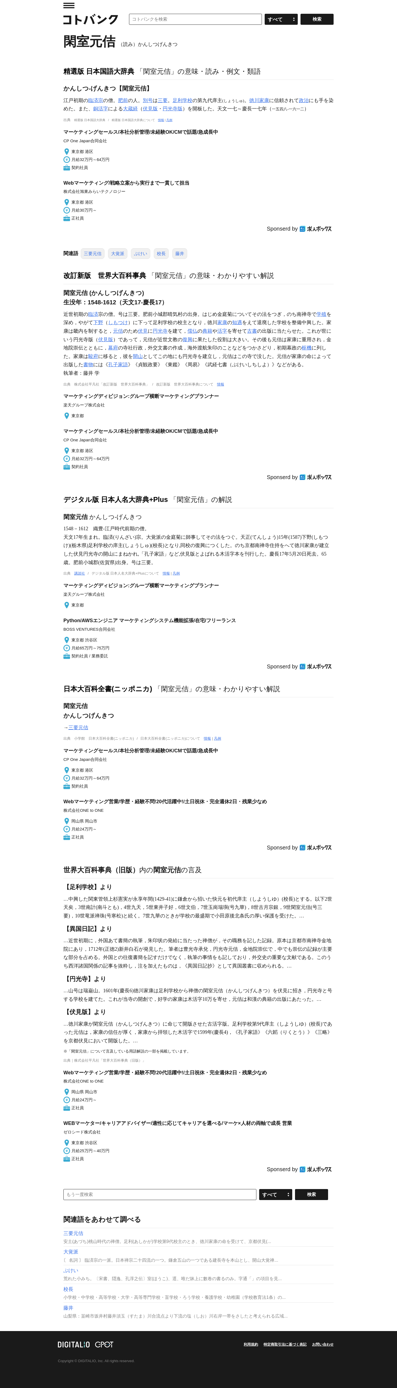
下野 (98, 322)
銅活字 (100, 108)
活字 (222, 331)
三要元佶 (92, 253)
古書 (252, 331)
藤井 (179, 253)
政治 (304, 100)
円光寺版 (173, 108)
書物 (88, 364)
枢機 (307, 348)
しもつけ (118, 322)
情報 (161, 120)
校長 (161, 253)
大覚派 (117, 253)
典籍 (207, 331)
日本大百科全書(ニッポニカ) (107, 689)
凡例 (169, 120)
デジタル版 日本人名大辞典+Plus (115, 499)
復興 (187, 339)
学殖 (321, 314)
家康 (222, 322)
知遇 (237, 322)
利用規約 (251, 1344)
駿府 (93, 356)
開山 (138, 356)
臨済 (93, 314)
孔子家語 (118, 364)
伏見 (143, 331)
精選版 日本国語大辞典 (98, 71)
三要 (163, 100)
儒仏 (192, 331)
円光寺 (160, 331)
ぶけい (140, 253)
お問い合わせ (323, 1344)
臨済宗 (95, 100)
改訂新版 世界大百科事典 (104, 275)
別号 (148, 100)
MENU (68, 5)
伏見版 (150, 108)
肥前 (123, 100)
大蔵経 (130, 108)
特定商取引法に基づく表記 (285, 1344)
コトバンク (90, 19)
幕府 (113, 348)
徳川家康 (259, 100)
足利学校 (182, 100)
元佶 (118, 331)
